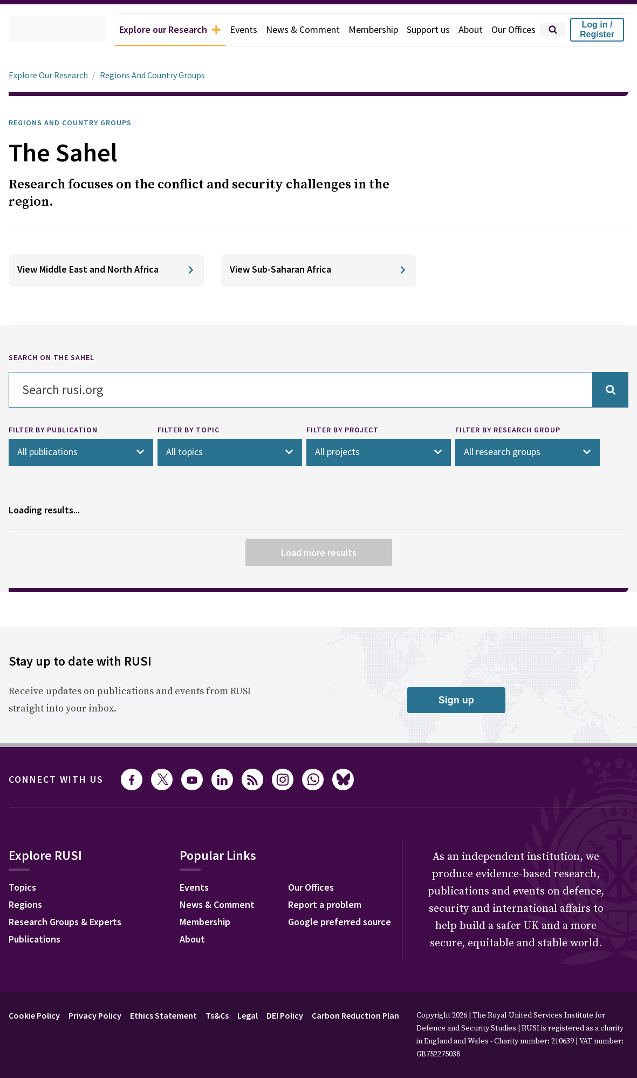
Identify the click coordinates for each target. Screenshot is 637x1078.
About (465, 29)
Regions (28, 905)
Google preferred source (463, 922)
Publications (37, 939)
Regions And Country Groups (161, 75)
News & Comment (287, 29)
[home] (41, 29)
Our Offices (511, 29)
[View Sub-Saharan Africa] (318, 270)
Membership (361, 29)
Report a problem (447, 905)
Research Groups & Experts (73, 922)
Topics (24, 888)
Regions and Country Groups (79, 122)
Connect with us (63, 779)
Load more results (318, 551)
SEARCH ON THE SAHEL (59, 358)
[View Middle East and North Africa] (106, 270)
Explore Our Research (51, 75)
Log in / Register (597, 29)
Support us (420, 29)
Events (224, 29)
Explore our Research (144, 29)
